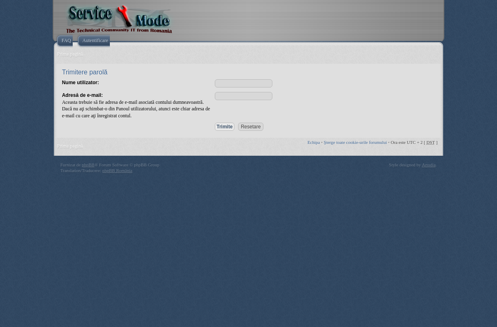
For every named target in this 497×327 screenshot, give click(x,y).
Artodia (429, 164)
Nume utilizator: (80, 82)
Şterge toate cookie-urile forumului (355, 142)
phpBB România (117, 170)
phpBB (88, 164)
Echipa (314, 142)
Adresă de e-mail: (82, 95)
